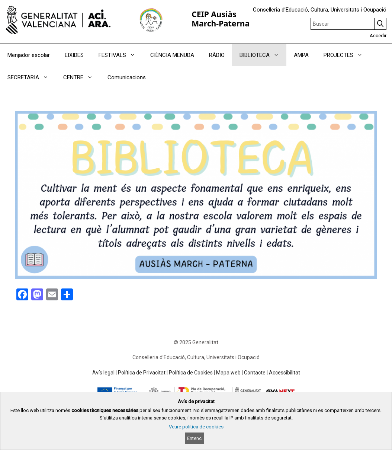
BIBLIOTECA (263, 55)
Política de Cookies (191, 373)
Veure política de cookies (196, 427)
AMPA (301, 55)
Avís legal (103, 373)
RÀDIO (217, 55)
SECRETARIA (31, 77)
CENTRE (81, 77)
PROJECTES (347, 55)
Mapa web (228, 373)
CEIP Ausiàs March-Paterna (221, 19)
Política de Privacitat (142, 373)
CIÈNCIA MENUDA (172, 55)
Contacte (255, 373)
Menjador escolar (28, 55)
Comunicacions (126, 77)
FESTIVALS (121, 55)
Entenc (194, 438)
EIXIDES (74, 55)
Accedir (378, 35)
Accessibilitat (284, 373)
